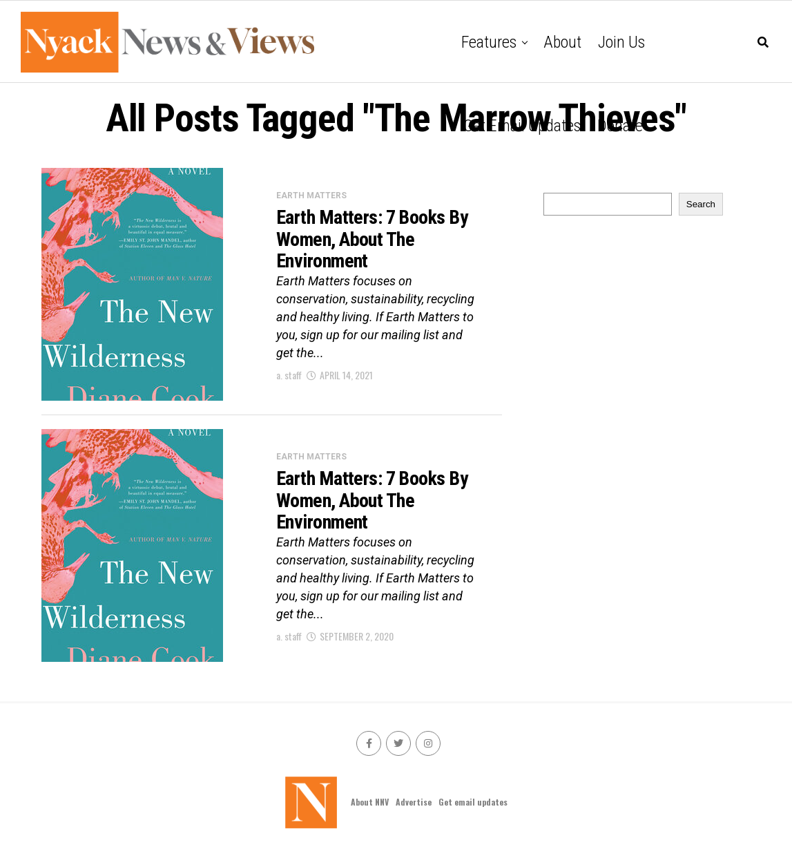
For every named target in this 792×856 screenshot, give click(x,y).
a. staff (289, 375)
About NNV (370, 802)
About (562, 42)
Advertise (414, 802)
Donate (620, 125)
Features (488, 42)
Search (700, 204)
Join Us (621, 42)
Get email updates (522, 125)
